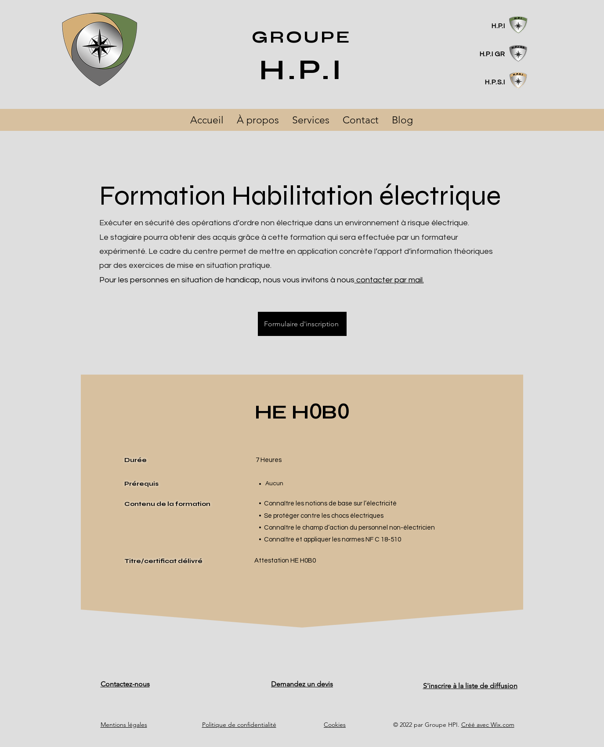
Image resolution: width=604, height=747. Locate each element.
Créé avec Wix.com (487, 725)
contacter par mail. (389, 280)
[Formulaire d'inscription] (302, 324)
